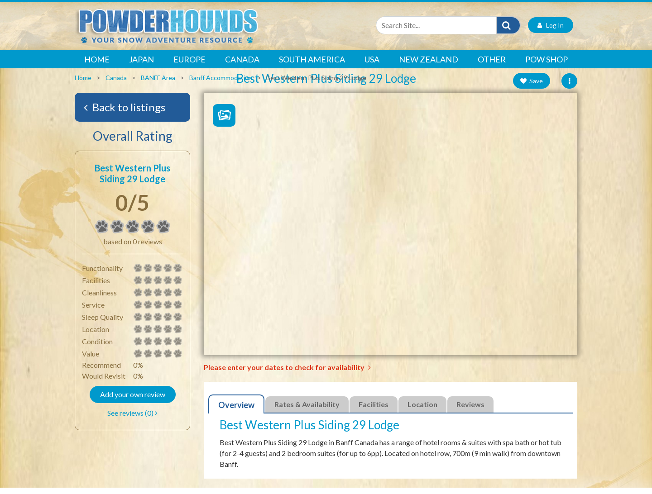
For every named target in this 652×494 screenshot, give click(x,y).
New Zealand (428, 66)
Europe (189, 66)
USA (371, 66)
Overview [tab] (236, 412)
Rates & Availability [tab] (307, 411)
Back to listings (124, 113)
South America (312, 66)
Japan (141, 66)
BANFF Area (158, 84)
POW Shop (546, 66)
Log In (550, 32)
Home (97, 66)
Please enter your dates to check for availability (287, 374)
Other (492, 66)
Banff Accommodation (220, 84)
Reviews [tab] (470, 411)
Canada (242, 66)
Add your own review (132, 401)
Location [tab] (422, 411)
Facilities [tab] (373, 411)
